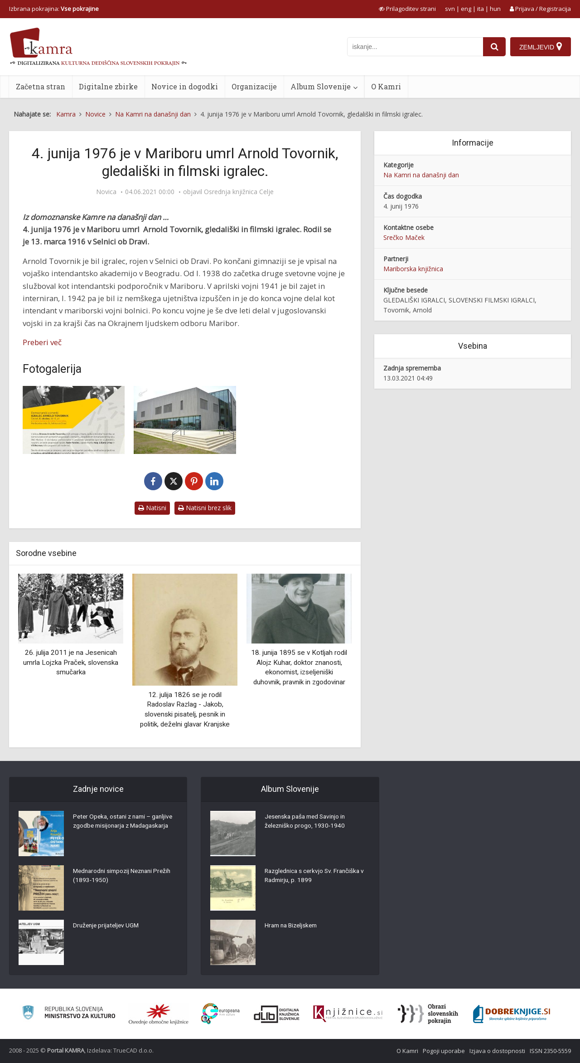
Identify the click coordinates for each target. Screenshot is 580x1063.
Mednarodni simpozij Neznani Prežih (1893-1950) (125, 876)
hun (495, 9)
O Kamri (386, 86)
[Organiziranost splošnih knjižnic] (158, 1014)
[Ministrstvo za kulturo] (68, 1014)
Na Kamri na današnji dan (421, 175)
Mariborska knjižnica (413, 268)
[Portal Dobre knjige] (511, 1014)
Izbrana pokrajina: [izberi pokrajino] (54, 9)
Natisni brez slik (205, 507)
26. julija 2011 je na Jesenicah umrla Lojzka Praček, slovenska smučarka (70, 662)
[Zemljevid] (540, 46)
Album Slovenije (320, 86)
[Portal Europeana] (220, 1013)
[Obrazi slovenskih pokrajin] (428, 1014)
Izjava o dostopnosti (497, 1051)
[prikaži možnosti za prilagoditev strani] (407, 9)
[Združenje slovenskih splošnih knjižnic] (348, 1014)
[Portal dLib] (277, 1014)
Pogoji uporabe (444, 1051)
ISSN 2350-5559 (550, 1051)
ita (480, 9)
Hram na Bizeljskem (293, 926)
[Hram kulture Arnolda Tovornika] (185, 420)
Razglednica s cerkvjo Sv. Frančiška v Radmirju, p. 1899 (317, 876)
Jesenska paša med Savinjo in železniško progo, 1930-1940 (308, 822)
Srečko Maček (404, 237)
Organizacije (254, 86)
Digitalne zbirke (108, 86)
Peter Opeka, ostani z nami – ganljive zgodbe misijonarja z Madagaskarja (114, 826)
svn (450, 9)
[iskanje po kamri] (415, 46)
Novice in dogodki (184, 86)
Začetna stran (40, 86)
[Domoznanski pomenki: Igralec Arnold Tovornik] (74, 420)
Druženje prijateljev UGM (107, 926)
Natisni (152, 507)
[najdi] (494, 46)
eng (466, 9)
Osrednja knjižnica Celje (239, 192)
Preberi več (42, 342)
